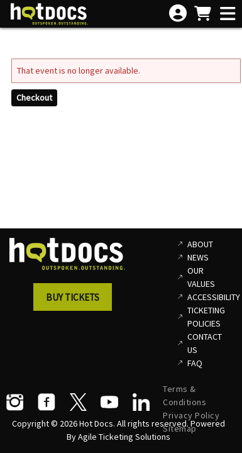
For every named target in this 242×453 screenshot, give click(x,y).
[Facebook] (46, 402)
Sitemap (180, 428)
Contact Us (204, 343)
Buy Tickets (72, 297)
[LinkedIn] (141, 402)
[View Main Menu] (227, 14)
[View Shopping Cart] (202, 14)
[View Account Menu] (178, 14)
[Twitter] (78, 402)
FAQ (194, 363)
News (198, 257)
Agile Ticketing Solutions (124, 436)
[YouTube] (109, 402)
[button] (76, 300)
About (200, 244)
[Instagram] (15, 402)
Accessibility (210, 297)
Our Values (201, 277)
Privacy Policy (191, 415)
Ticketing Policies (206, 317)
